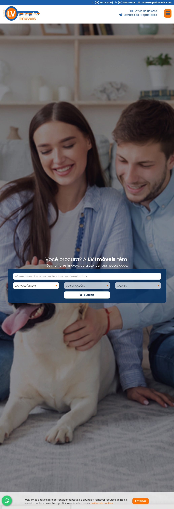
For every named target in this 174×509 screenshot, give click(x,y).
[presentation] (10, 464)
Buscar (87, 169)
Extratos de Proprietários (138, 15)
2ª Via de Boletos (143, 11)
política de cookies (102, 503)
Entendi (140, 501)
